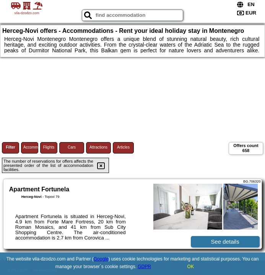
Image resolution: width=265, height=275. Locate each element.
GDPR (144, 266)
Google (101, 259)
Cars (72, 147)
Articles (123, 147)
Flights (48, 147)
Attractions (98, 147)
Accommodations (30, 147)
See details (225, 241)
